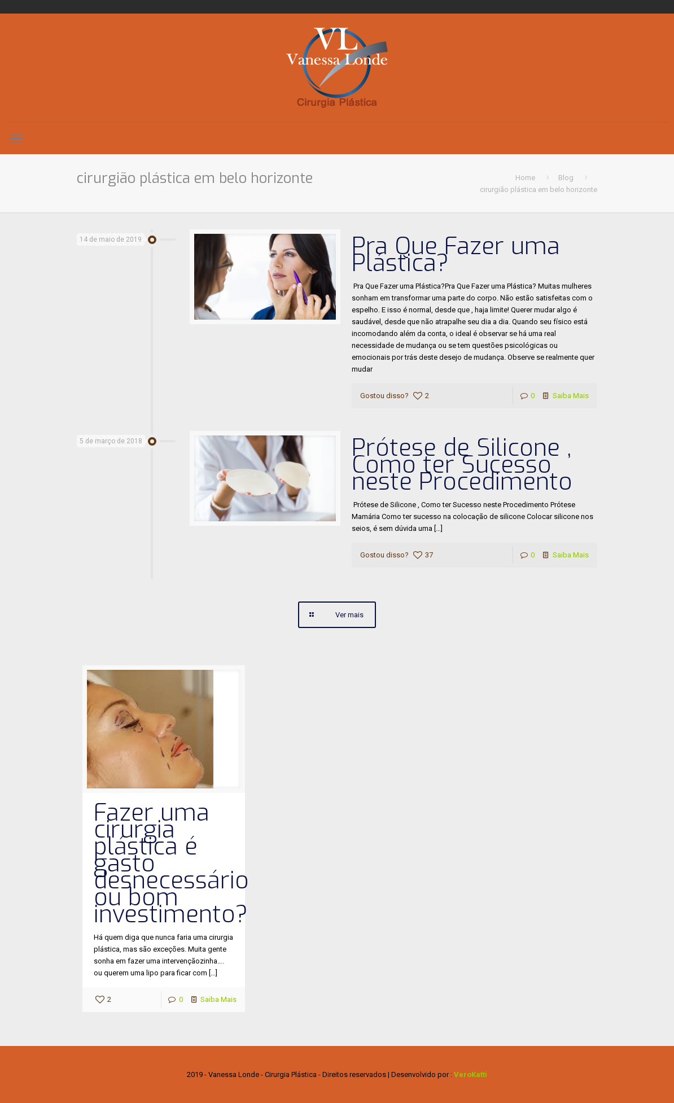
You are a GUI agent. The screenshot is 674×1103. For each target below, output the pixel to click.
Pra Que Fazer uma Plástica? (456, 254)
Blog (566, 177)
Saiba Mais (571, 395)
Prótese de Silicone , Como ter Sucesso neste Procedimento (462, 465)
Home (525, 177)
